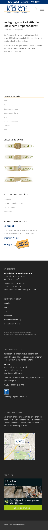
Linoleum (7, 199)
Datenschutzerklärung (12, 320)
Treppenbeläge (9, 207)
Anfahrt (6, 307)
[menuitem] (34, 9)
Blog (5, 117)
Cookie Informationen (12, 324)
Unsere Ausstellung (11, 109)
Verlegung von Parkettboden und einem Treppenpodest (22, 24)
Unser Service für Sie (11, 113)
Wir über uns (8, 105)
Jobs (5, 130)
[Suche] (34, 9)
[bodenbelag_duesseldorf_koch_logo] (20, 9)
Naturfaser (8, 211)
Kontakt (7, 125)
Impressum (8, 315)
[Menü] (40, 9)
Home (6, 101)
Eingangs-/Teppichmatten (13, 203)
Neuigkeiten (19, 30)
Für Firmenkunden (11, 121)
